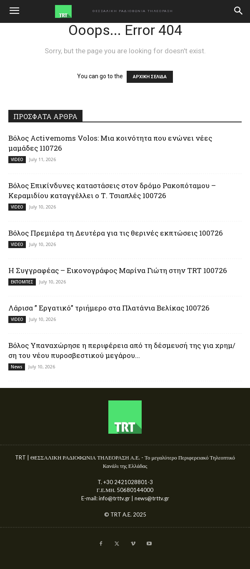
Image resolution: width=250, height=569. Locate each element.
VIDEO (17, 159)
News (16, 367)
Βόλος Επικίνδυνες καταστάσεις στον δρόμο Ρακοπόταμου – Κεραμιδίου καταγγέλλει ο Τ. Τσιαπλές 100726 (112, 190)
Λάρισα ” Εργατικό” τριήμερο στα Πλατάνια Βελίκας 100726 (109, 308)
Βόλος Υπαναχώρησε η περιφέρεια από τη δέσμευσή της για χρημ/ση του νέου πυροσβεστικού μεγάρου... (121, 350)
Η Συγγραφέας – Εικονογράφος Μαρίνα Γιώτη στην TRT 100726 (117, 270)
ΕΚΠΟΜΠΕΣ (22, 282)
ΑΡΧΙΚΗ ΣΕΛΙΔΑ (150, 77)
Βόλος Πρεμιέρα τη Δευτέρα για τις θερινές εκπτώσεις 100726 (115, 233)
